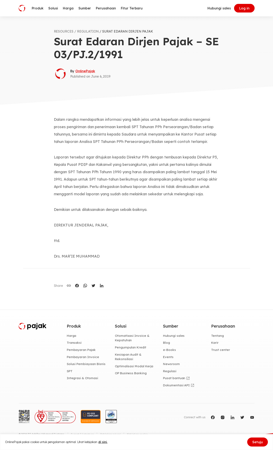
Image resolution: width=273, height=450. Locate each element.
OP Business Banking (131, 374)
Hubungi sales (219, 8)
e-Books (169, 350)
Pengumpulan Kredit (131, 348)
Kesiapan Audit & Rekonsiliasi (128, 357)
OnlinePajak (85, 71)
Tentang (217, 336)
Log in (244, 8)
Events (168, 357)
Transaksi (74, 343)
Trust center (220, 350)
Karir (215, 343)
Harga (72, 336)
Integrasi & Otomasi (82, 379)
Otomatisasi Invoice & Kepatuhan (132, 338)
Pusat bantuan (174, 379)
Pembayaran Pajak (81, 350)
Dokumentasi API (176, 385)
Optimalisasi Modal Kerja (134, 366)
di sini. (103, 442)
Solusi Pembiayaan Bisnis (86, 364)
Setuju (257, 442)
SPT (70, 371)
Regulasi (170, 371)
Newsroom (171, 364)
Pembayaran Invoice (83, 357)
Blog (166, 343)
